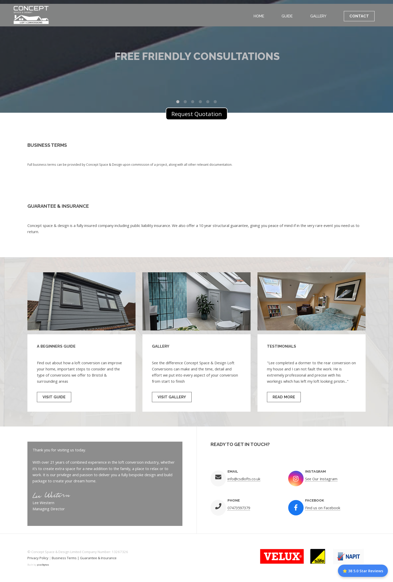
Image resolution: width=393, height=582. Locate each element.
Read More (284, 397)
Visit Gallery (172, 397)
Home (259, 16)
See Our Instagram (321, 478)
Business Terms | (66, 558)
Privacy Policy (37, 558)
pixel (43, 564)
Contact (359, 16)
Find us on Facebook (322, 507)
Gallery (318, 16)
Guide (287, 16)
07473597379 (238, 507)
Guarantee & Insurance (98, 558)
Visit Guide (54, 397)
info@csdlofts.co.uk (243, 478)
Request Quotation (196, 114)
